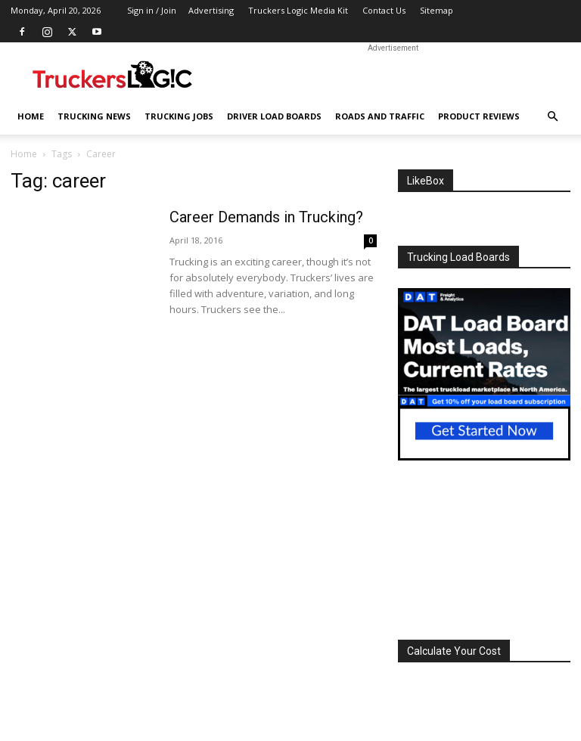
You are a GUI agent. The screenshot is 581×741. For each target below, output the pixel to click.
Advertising (211, 10)
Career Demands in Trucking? (266, 217)
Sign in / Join (151, 10)
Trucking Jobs (178, 116)
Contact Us (383, 10)
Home (30, 116)
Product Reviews (479, 116)
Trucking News (94, 116)
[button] (552, 117)
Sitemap (436, 10)
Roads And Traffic (379, 116)
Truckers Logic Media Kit (298, 10)
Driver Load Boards (274, 116)
